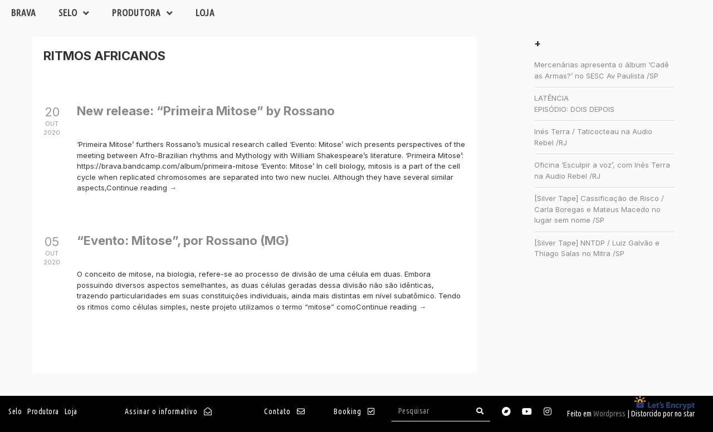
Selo (74, 13)
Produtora (142, 13)
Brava (23, 12)
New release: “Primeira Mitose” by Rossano (206, 111)
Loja (205, 12)
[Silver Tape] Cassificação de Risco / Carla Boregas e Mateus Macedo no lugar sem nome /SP (599, 209)
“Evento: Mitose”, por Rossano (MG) (183, 240)
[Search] (480, 411)
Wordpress (609, 413)
